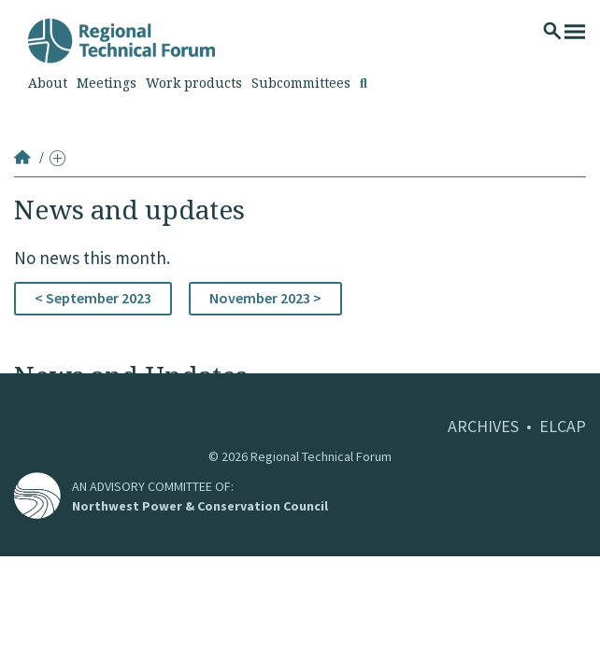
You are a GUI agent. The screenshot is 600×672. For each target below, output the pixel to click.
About (47, 83)
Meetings (106, 83)
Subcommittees (300, 83)
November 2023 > (265, 297)
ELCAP (562, 426)
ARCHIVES (483, 426)
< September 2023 (93, 297)
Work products (194, 83)
